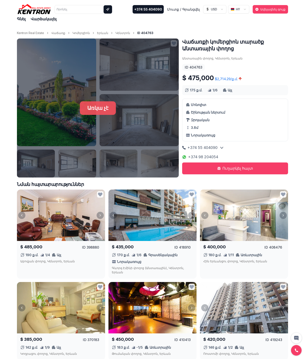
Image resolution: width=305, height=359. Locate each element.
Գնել (21, 19)
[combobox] (214, 9)
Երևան (102, 33)
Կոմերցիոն (81, 33)
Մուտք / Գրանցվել (183, 9)
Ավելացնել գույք (270, 9)
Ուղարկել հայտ (235, 168)
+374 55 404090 (148, 9)
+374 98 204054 (200, 157)
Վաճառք (58, 33)
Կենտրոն (122, 33)
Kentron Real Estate (30, 33)
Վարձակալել (44, 19)
